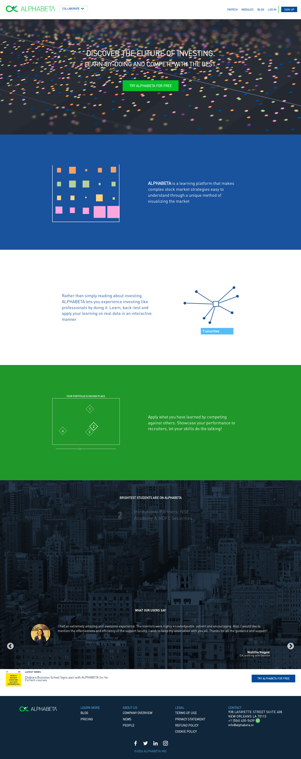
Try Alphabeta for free (273, 678)
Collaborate (73, 8)
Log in (272, 9)
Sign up (289, 9)
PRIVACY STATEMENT (190, 719)
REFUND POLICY (186, 725)
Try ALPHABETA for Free (150, 85)
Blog (260, 9)
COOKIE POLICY (186, 731)
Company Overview (137, 713)
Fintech (232, 9)
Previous (10, 646)
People (128, 725)
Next (290, 646)
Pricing (86, 719)
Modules (247, 9)
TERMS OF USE (186, 713)
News (127, 719)
